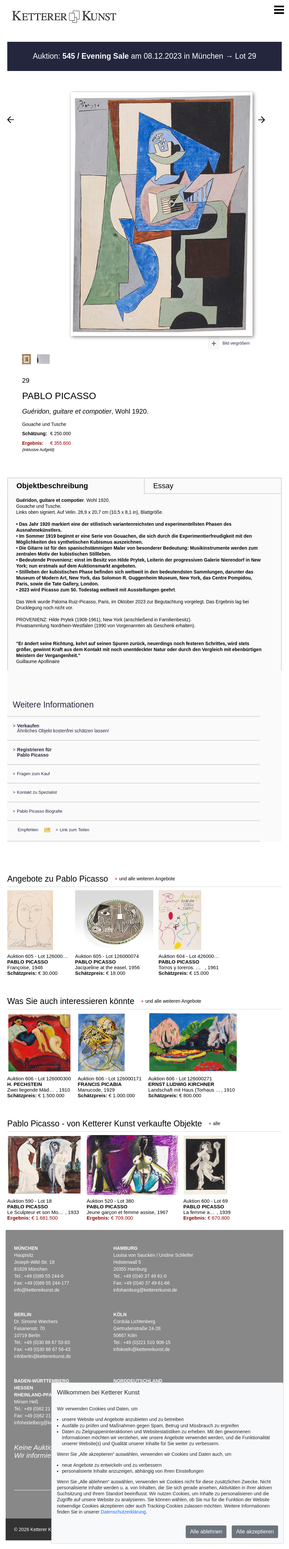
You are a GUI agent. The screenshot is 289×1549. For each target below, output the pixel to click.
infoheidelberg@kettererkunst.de (47, 1422)
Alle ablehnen (206, 1531)
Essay (163, 486)
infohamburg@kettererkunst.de (145, 1290)
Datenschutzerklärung (123, 1512)
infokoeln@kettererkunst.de (142, 1349)
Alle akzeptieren (255, 1531)
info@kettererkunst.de (37, 1290)
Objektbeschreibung (52, 486)
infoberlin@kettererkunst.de (42, 1356)
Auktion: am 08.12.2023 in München (129, 56)
